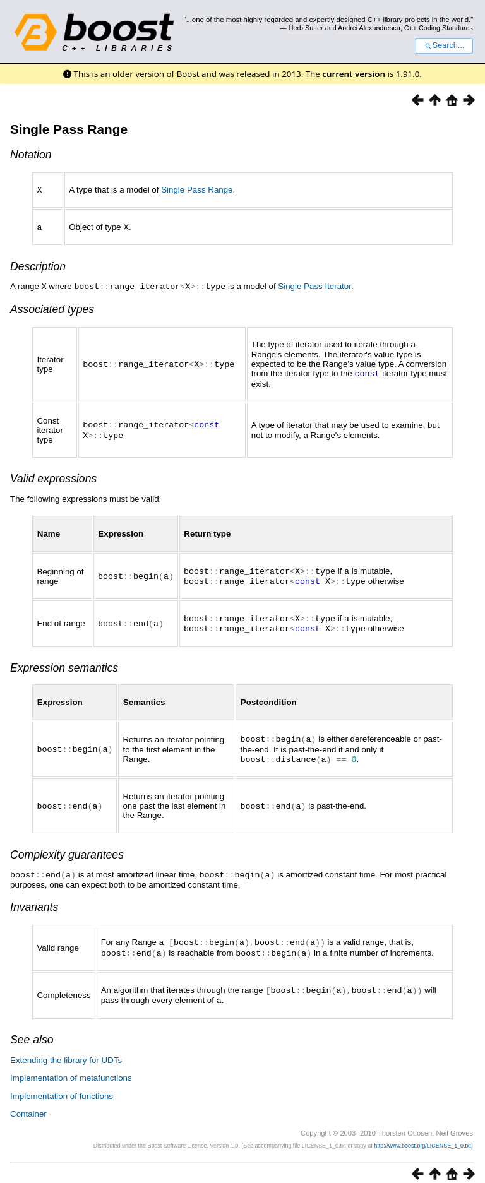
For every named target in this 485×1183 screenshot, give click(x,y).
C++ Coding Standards (438, 28)
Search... (444, 45)
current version (353, 74)
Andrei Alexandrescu (369, 28)
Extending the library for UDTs (66, 1050)
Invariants (34, 900)
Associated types (52, 307)
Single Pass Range (69, 129)
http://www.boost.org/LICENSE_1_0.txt (422, 1136)
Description (38, 265)
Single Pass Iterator (314, 285)
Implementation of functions (61, 1086)
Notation (31, 154)
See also (31, 1030)
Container (28, 1104)
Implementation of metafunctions (71, 1068)
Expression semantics (64, 663)
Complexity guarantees (67, 848)
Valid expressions (53, 476)
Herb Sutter (306, 28)
